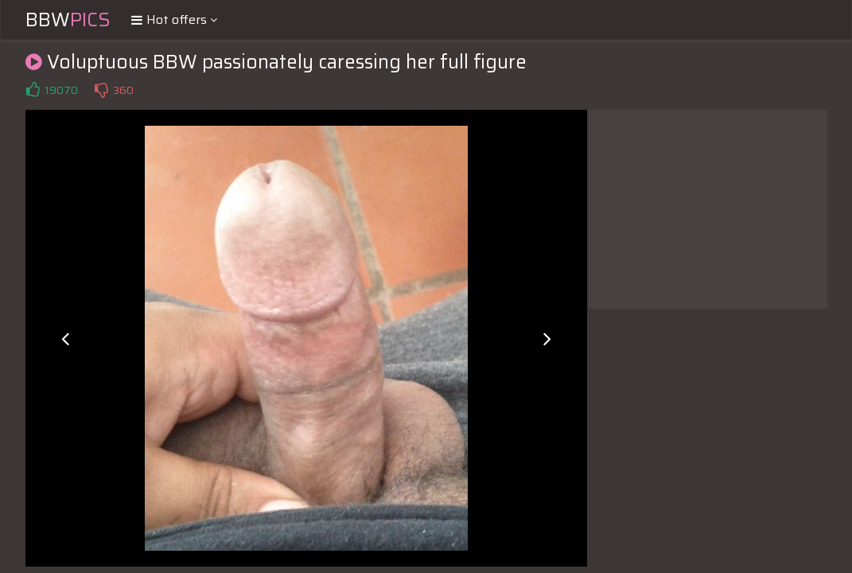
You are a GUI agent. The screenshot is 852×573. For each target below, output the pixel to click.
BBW (68, 20)
